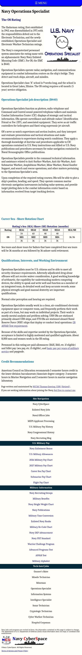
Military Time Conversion (41, 515)
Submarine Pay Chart (41, 477)
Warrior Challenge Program (41, 544)
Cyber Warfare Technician (40, 617)
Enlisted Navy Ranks (41, 521)
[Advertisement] (40, 204)
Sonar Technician (41, 605)
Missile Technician (41, 577)
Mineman (41, 583)
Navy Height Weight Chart (41, 504)
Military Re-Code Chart (41, 527)
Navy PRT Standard (41, 538)
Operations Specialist (41, 588)
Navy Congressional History (41, 432)
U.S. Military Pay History (41, 426)
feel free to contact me (64, 390)
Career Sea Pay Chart (41, 471)
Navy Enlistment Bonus (41, 448)
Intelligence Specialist (41, 600)
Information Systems (41, 594)
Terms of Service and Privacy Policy (14, 651)
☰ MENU (41, 3)
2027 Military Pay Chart (41, 465)
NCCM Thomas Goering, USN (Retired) (51, 386)
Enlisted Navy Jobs (41, 409)
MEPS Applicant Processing (41, 421)
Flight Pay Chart (41, 482)
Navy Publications (41, 510)
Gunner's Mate (41, 571)
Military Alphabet (41, 561)
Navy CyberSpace (41, 404)
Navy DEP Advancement (41, 532)
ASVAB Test (41, 555)
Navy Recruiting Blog (41, 438)
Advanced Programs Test (41, 549)
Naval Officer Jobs (41, 415)
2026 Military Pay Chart (41, 460)
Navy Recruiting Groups (41, 493)
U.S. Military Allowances (41, 454)
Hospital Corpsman (41, 622)
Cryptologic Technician (41, 611)
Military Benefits (41, 498)
